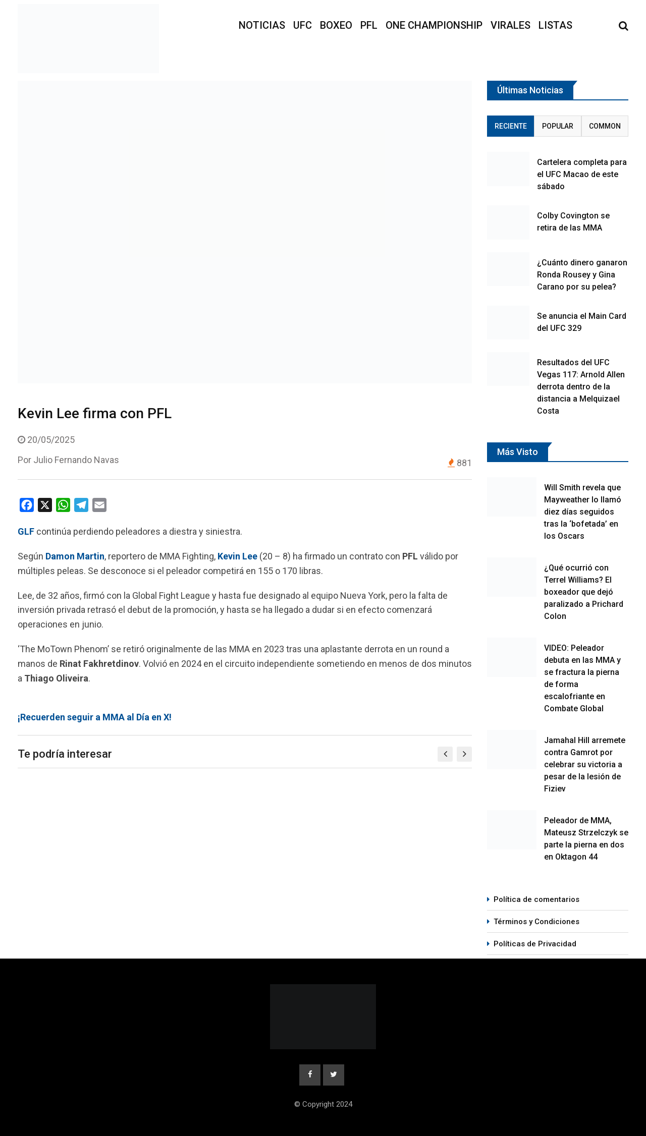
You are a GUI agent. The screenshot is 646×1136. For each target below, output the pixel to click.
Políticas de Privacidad (535, 943)
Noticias (262, 25)
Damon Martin (74, 556)
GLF (26, 531)
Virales (510, 25)
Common (605, 126)
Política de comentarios (536, 899)
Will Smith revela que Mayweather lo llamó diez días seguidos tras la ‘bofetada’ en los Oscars (582, 512)
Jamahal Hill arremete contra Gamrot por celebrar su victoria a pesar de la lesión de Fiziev (584, 764)
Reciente (511, 126)
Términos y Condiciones (536, 921)
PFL (369, 25)
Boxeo (336, 25)
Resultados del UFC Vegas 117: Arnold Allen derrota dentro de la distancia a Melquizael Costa (581, 387)
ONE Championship (434, 25)
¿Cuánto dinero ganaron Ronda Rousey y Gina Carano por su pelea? (582, 275)
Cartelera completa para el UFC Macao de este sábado (582, 174)
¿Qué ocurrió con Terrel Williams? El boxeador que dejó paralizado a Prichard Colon (583, 592)
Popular (557, 126)
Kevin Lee (237, 556)
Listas (555, 25)
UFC (302, 25)
